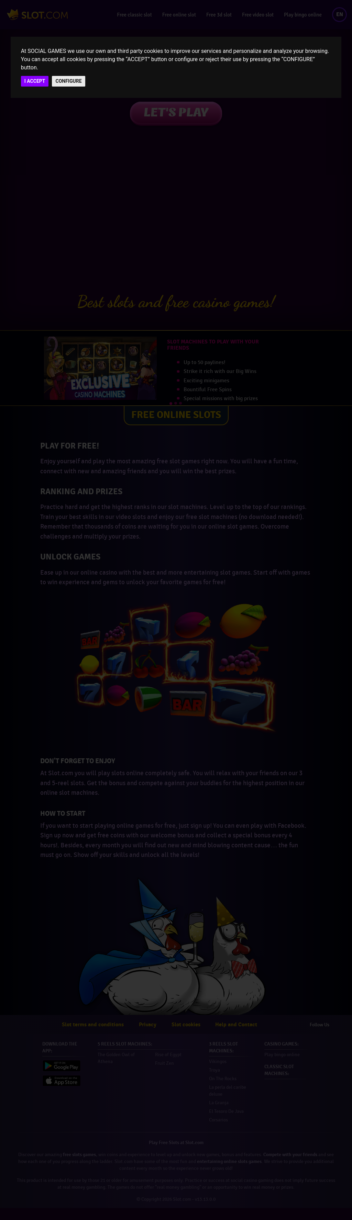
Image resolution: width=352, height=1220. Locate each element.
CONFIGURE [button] (68, 81)
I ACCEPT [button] (34, 81)
